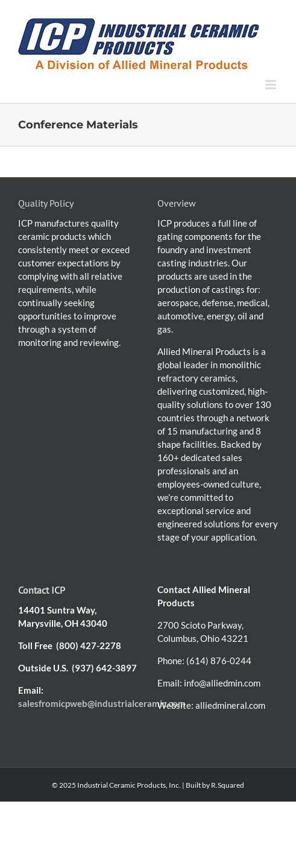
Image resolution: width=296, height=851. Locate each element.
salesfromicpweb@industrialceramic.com (102, 703)
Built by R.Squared (215, 785)
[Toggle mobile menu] (271, 84)
